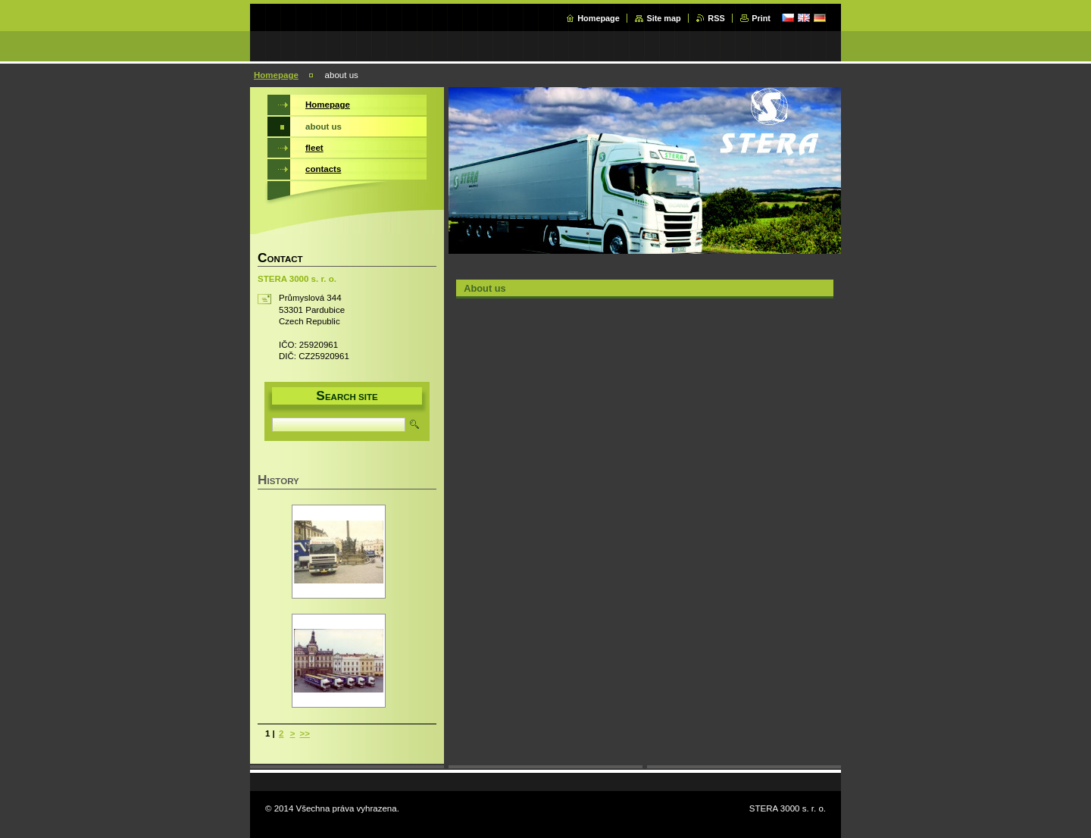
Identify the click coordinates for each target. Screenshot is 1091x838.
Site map (663, 18)
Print (761, 18)
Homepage (598, 18)
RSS (716, 18)
